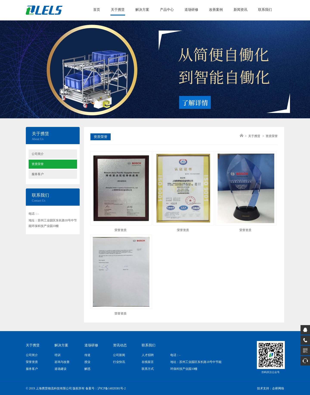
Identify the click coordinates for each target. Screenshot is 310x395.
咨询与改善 (62, 362)
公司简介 (38, 154)
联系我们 (265, 9)
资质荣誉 (38, 164)
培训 (57, 355)
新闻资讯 (240, 9)
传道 (87, 355)
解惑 (87, 368)
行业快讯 (119, 362)
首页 (96, 9)
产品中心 (167, 9)
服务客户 (38, 174)
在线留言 (148, 362)
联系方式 (148, 368)
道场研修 (191, 9)
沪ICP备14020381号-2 (112, 388)
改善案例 (216, 9)
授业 (87, 362)
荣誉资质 (32, 362)
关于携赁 (118, 9)
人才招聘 (148, 355)
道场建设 (60, 368)
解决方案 (142, 9)
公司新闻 (119, 355)
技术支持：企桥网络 (270, 388)
